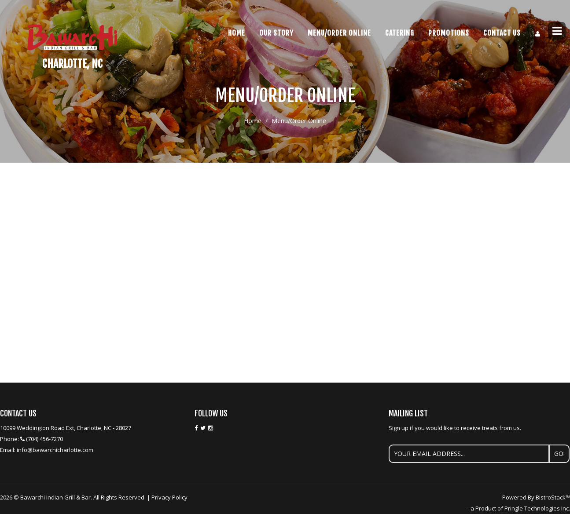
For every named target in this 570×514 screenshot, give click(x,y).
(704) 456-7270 (44, 439)
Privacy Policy (169, 497)
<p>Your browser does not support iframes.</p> (285, 209)
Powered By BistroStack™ (536, 497)
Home (236, 33)
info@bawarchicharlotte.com (55, 450)
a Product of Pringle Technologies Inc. (520, 508)
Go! (559, 453)
